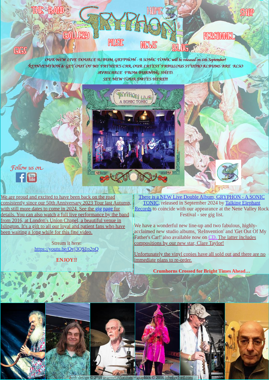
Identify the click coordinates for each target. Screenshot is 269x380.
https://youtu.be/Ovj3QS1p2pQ (66, 249)
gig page (104, 208)
